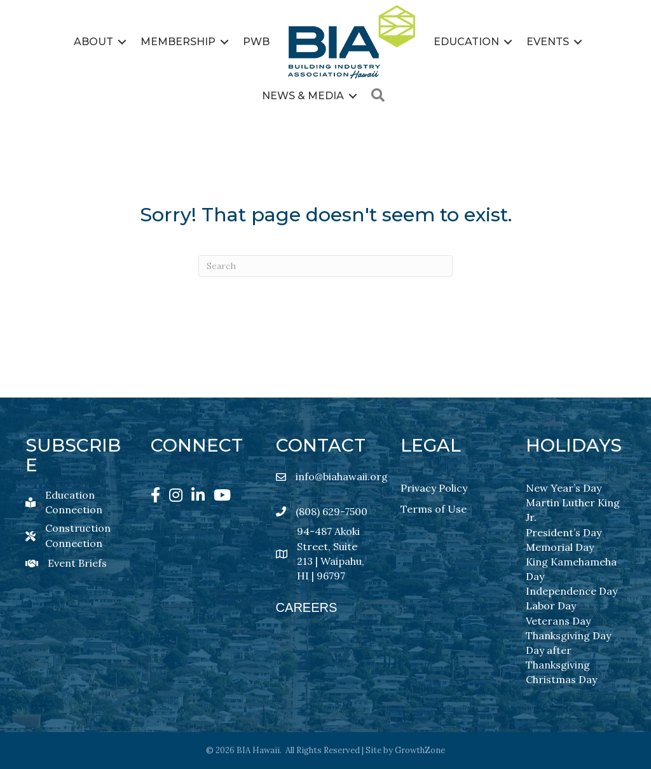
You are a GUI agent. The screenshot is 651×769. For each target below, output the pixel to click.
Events (547, 42)
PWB (256, 42)
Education (466, 42)
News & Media (303, 96)
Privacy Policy (434, 487)
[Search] (325, 266)
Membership (178, 42)
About (93, 42)
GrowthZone (420, 750)
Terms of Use (434, 508)
